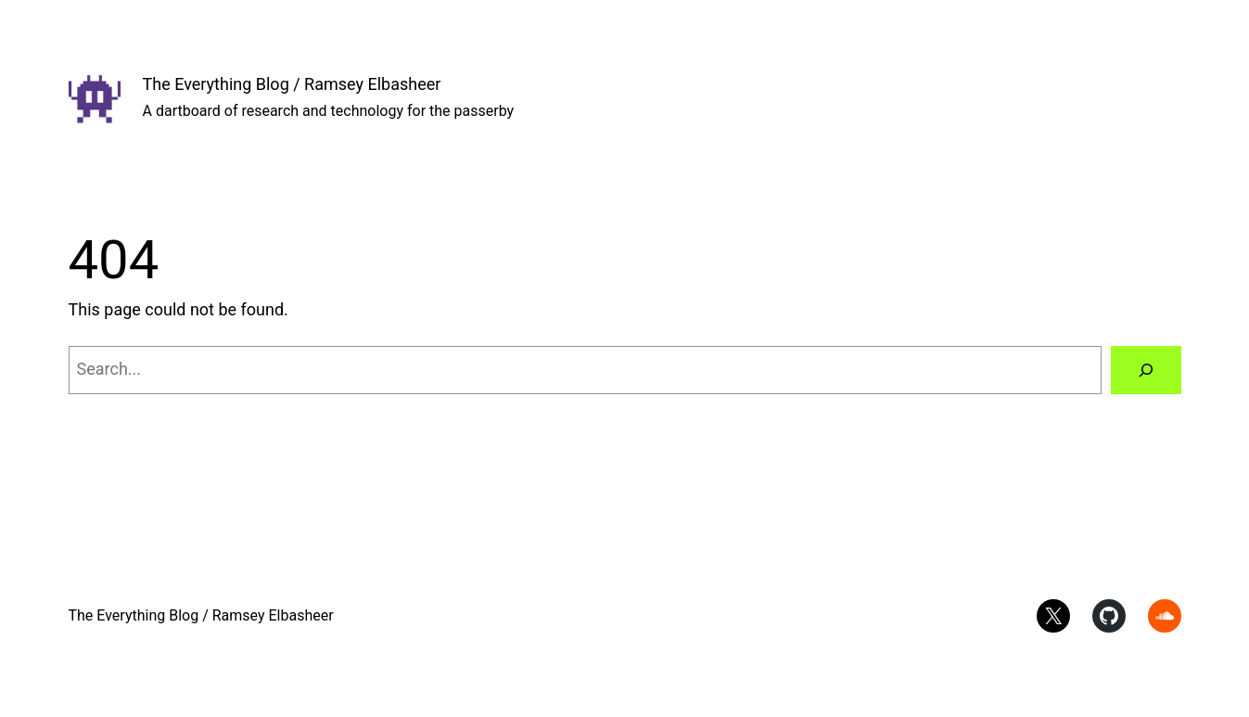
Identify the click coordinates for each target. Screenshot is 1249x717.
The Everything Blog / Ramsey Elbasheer (292, 84)
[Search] (1146, 370)
